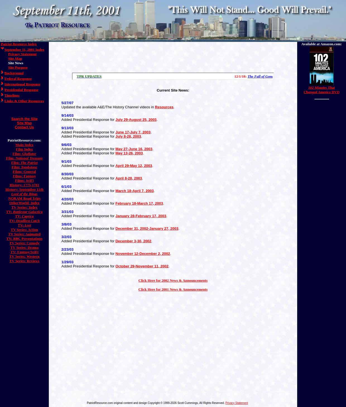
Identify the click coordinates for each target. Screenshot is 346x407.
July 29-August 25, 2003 (136, 120)
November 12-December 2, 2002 (143, 254)
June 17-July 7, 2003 (133, 132)
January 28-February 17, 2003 (141, 216)
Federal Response (18, 78)
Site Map (15, 58)
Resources (164, 107)
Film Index (24, 149)
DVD (321, 89)
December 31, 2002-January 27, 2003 (147, 228)
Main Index (24, 145)
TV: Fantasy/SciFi (24, 252)
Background (13, 73)
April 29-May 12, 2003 (134, 166)
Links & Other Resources (24, 101)
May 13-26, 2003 (129, 153)
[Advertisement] (173, 55)
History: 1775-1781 (24, 185)
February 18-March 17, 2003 (139, 203)
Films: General (24, 171)
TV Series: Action (24, 230)
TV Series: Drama (24, 247)
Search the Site (24, 119)
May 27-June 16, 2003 (134, 149)
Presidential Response (21, 90)
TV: (24, 212)
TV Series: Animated (24, 234)
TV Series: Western (24, 256)
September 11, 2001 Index (24, 49)
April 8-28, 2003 (129, 178)
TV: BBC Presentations (24, 238)
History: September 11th (24, 189)
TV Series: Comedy (24, 243)
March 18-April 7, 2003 (135, 191)
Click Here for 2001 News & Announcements (173, 289)
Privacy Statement (22, 54)
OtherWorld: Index (24, 203)
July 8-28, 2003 (128, 136)
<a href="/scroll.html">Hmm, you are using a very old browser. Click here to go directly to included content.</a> (173, 76)
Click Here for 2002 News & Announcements (173, 280)
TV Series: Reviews (24, 261)
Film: (24, 154)
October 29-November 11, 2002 (142, 266)
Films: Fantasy (24, 176)
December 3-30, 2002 (134, 241)
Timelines (12, 95)
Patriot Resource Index (19, 44)
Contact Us (24, 127)
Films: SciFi (24, 180)
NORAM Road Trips (24, 198)
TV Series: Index (24, 207)
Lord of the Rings (24, 194)
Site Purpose (18, 67)
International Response (22, 84)
